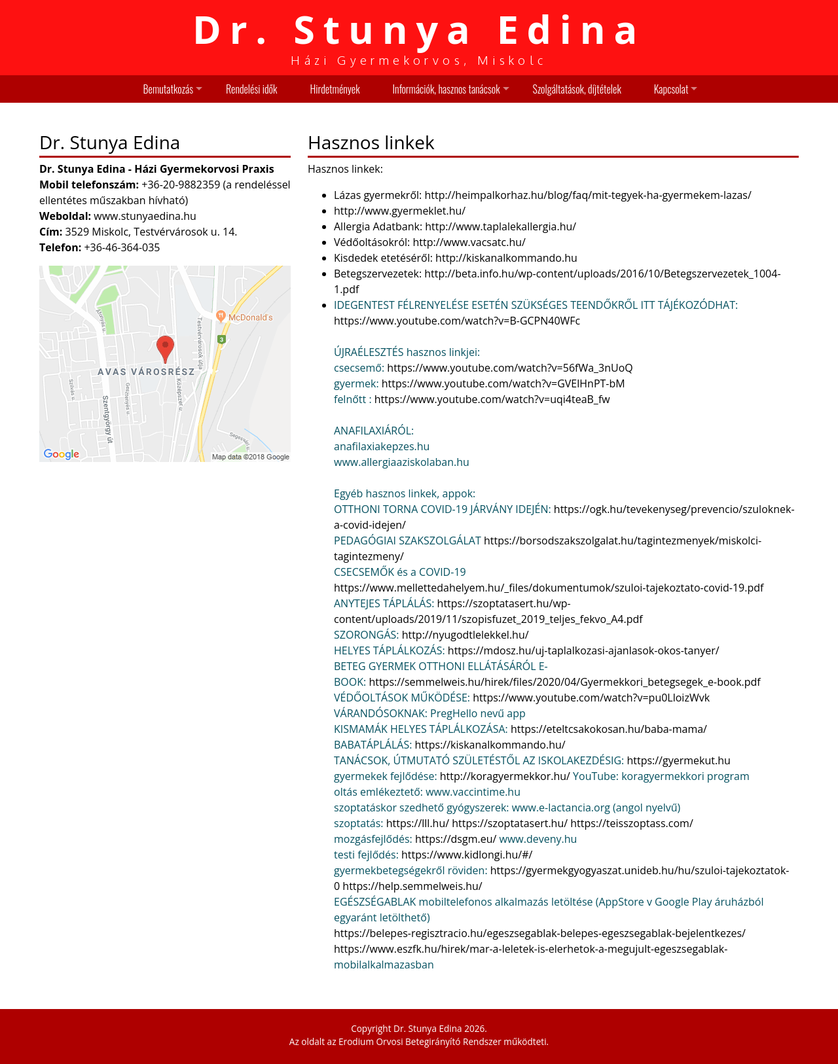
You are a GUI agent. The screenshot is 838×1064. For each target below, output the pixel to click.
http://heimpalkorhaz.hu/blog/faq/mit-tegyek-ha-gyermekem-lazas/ (587, 195)
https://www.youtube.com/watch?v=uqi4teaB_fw (492, 399)
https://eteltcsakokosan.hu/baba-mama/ (609, 729)
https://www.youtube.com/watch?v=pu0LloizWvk (591, 697)
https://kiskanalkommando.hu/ (490, 744)
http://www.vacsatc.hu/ (468, 242)
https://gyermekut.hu (678, 760)
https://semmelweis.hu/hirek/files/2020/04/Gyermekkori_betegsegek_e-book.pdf (564, 682)
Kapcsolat (671, 89)
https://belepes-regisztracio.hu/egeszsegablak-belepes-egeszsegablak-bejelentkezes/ (540, 933)
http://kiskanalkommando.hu (506, 258)
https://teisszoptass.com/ (631, 823)
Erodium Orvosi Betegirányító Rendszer (419, 1041)
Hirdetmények (334, 89)
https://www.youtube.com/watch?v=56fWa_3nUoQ (509, 368)
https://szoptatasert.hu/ (510, 823)
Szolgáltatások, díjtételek (577, 89)
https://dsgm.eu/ (455, 839)
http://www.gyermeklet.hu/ (399, 211)
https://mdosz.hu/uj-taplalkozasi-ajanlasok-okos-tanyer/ (584, 650)
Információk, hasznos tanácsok (446, 89)
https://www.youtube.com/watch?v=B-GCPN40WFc (457, 320)
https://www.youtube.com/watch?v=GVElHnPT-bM (503, 383)
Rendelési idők (251, 89)
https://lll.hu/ (417, 823)
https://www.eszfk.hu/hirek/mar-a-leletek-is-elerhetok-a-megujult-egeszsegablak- (530, 949)
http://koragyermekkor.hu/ (505, 776)
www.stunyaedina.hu (145, 216)
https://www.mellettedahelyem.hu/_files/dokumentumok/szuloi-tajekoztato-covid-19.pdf (548, 587)
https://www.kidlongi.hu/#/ (466, 854)
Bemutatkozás (168, 89)
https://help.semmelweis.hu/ (412, 886)
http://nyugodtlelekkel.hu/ (465, 635)
